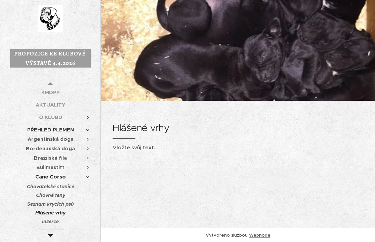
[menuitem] (50, 92)
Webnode (259, 235)
